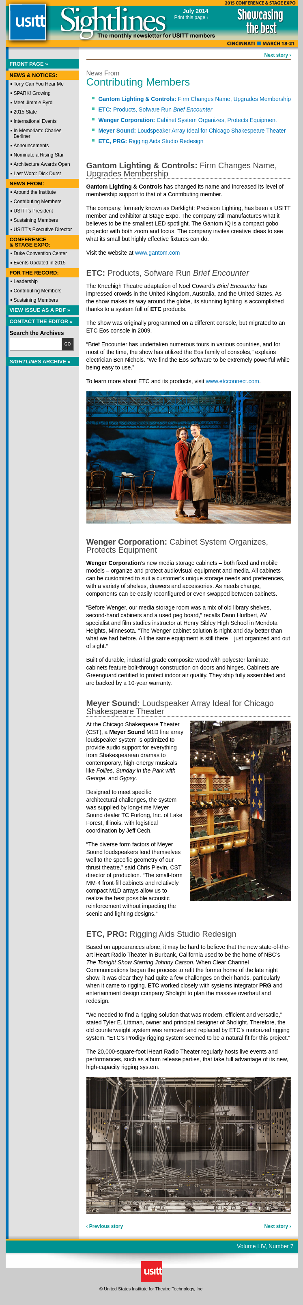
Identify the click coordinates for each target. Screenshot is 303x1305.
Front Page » (29, 64)
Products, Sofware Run (156, 109)
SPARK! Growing (32, 93)
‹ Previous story (104, 1226)
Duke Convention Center (40, 253)
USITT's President (33, 211)
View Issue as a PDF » (40, 310)
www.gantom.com (157, 252)
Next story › (277, 55)
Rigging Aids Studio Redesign (151, 141)
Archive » (40, 361)
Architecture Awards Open (42, 164)
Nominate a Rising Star (39, 155)
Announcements (31, 145)
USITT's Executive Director (43, 229)
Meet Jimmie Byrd (33, 102)
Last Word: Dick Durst (37, 173)
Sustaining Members (36, 220)
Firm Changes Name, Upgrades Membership (195, 99)
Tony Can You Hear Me (39, 84)
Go (67, 344)
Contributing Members (38, 201)
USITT (27, 25)
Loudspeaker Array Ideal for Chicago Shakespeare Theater (192, 130)
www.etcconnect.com (232, 381)
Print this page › (191, 17)
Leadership (26, 281)
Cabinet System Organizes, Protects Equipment (188, 120)
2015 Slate (25, 112)
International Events (35, 121)
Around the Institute (35, 192)
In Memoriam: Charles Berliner (38, 133)
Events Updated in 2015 (40, 263)
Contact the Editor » (41, 321)
